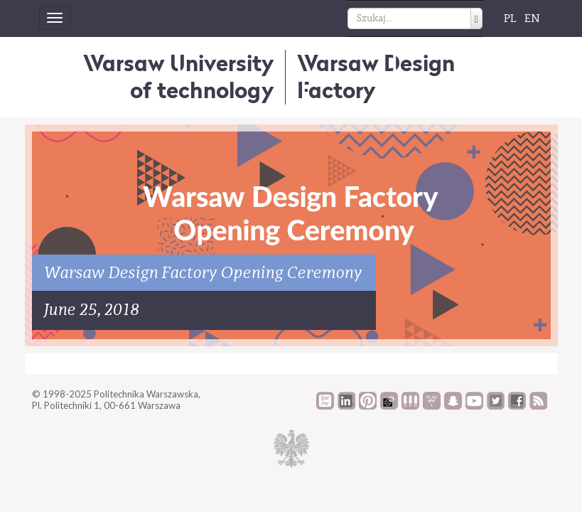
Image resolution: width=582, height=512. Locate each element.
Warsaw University (178, 76)
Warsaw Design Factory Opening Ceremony (204, 272)
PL (510, 18)
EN (532, 18)
